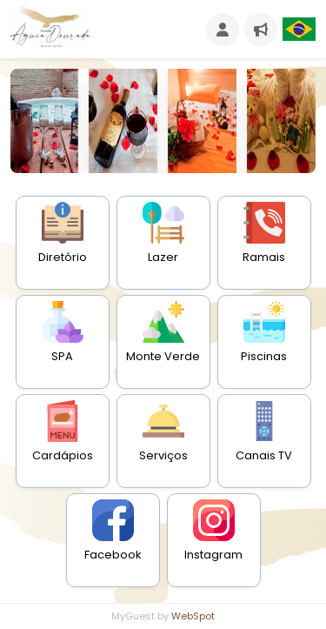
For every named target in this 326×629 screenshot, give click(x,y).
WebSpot (193, 616)
